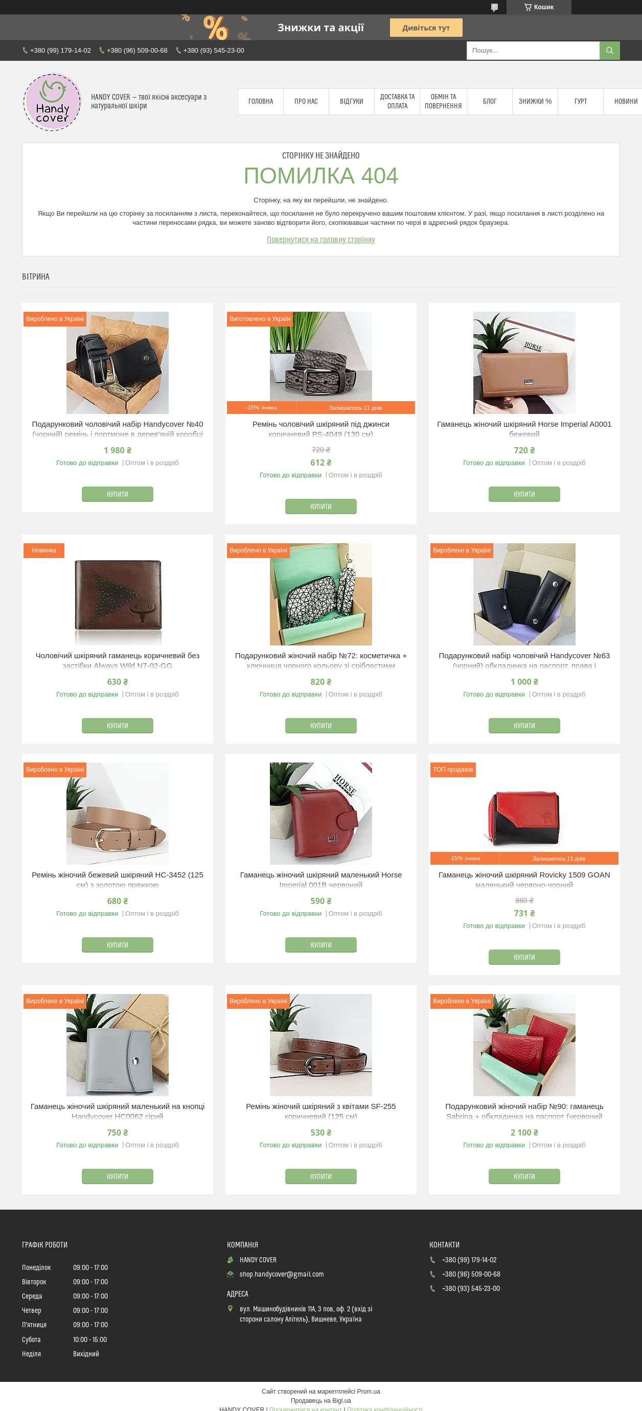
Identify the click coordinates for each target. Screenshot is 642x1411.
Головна (260, 102)
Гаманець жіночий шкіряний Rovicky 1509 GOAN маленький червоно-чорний (524, 879)
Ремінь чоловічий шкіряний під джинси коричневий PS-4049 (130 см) (321, 429)
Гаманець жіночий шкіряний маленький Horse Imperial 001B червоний (321, 879)
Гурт (581, 102)
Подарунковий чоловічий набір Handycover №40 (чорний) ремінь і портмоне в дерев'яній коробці (117, 429)
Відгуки (351, 102)
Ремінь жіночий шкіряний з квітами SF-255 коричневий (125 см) (321, 1111)
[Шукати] (610, 50)
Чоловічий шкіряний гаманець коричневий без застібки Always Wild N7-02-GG (118, 660)
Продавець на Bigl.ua (321, 1400)
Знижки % (535, 102)
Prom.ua (368, 1391)
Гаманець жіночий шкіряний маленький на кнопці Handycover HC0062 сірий (118, 1111)
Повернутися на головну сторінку (321, 239)
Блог (490, 102)
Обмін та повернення (443, 101)
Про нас (306, 102)
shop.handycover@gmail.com (282, 1274)
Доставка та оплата (397, 101)
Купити (117, 495)
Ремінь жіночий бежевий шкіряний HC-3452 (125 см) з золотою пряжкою (117, 879)
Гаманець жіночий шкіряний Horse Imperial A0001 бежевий (524, 429)
